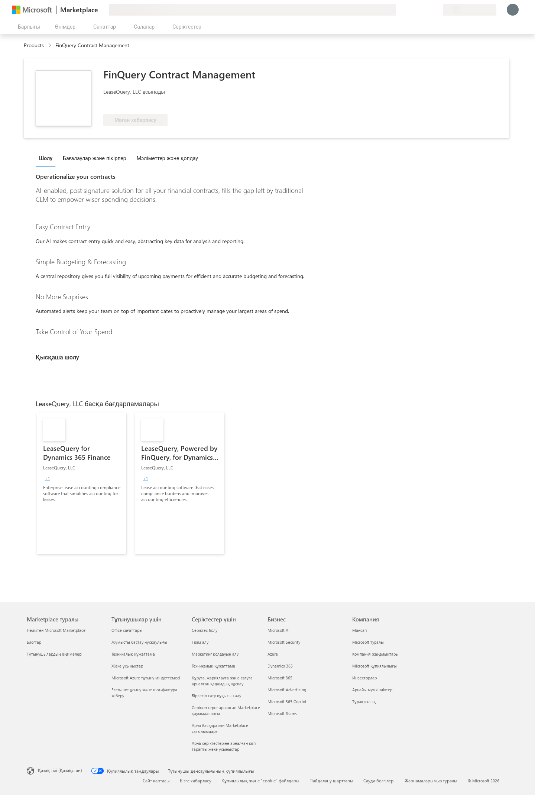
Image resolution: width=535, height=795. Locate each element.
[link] (81, 483)
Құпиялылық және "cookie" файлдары (260, 780)
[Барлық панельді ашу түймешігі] (27, 26)
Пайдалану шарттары (331, 780)
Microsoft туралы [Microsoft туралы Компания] (368, 642)
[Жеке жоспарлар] (437, 9)
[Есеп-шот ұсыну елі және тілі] (469, 10)
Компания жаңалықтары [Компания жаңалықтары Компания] (375, 654)
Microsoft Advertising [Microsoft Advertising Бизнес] (287, 689)
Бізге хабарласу (195, 780)
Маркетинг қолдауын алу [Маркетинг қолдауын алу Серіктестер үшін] (215, 654)
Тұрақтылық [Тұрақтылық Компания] (364, 701)
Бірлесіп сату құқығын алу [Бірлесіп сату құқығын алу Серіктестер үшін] (216, 695)
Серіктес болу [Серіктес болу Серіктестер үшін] (204, 630)
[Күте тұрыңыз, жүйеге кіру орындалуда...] (512, 10)
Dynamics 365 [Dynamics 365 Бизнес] (280, 666)
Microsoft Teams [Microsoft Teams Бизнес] (282, 713)
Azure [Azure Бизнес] (273, 654)
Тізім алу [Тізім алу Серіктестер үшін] (200, 642)
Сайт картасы (156, 780)
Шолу (45, 158)
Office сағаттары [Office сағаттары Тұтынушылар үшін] (126, 630)
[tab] (47, 158)
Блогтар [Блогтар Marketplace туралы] (34, 642)
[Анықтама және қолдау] (419, 9)
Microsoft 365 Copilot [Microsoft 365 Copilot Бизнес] (287, 701)
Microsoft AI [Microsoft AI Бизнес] (278, 630)
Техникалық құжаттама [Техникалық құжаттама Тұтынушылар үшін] (133, 654)
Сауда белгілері (379, 780)
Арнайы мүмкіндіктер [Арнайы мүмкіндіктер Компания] (372, 689)
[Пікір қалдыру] (410, 9)
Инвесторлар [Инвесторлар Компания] (364, 678)
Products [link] (34, 45)
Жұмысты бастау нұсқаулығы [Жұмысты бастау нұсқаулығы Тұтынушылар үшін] (139, 642)
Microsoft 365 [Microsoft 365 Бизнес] (280, 678)
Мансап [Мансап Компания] (359, 630)
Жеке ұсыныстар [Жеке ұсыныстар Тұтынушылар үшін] (127, 666)
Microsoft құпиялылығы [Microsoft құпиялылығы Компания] (374, 666)
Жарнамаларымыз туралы (431, 780)
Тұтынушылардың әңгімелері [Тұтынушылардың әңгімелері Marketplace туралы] (54, 654)
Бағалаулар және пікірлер (94, 158)
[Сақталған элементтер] (428, 9)
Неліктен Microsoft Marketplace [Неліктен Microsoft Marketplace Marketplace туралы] (56, 630)
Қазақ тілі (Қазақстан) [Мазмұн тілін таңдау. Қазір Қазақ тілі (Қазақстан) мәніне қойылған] (60, 770)
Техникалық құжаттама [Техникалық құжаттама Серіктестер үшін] (213, 666)
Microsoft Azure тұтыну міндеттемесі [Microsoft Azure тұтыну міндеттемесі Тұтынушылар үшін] (145, 678)
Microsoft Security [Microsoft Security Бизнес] (284, 642)
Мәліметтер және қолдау (167, 158)
